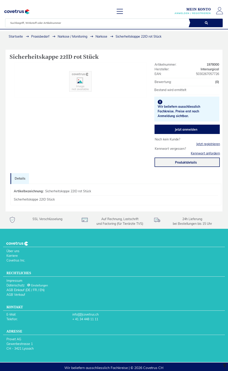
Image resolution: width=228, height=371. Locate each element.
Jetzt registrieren (208, 144)
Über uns (12, 251)
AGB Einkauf (15, 290)
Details (20, 178)
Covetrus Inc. (15, 260)
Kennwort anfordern (205, 153)
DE (28, 290)
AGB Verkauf (15, 295)
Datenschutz (15, 285)
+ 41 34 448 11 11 (85, 319)
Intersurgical (210, 69)
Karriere (12, 256)
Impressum (14, 281)
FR (35, 290)
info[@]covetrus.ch (85, 314)
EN (42, 290)
